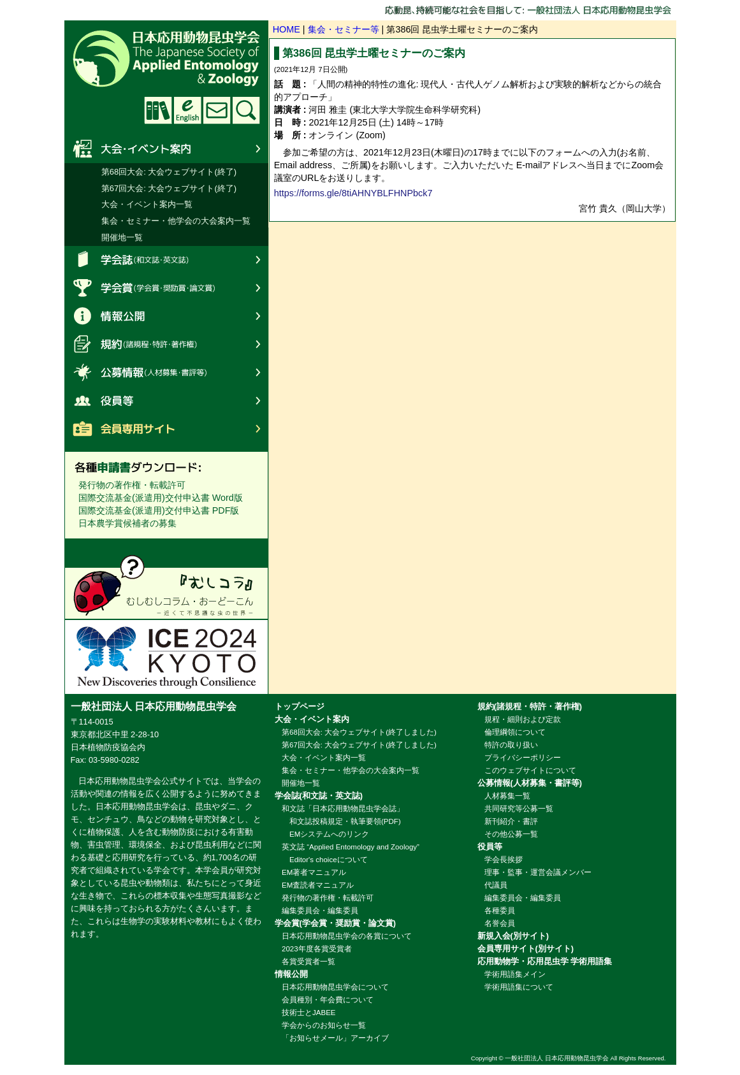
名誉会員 (499, 923)
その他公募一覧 (511, 834)
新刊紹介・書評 (511, 821)
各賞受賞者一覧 (308, 961)
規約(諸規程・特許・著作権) (166, 344)
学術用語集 (158, 110)
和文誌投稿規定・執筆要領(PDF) (341, 821)
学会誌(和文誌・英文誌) (166, 260)
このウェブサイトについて (530, 770)
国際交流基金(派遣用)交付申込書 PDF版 (158, 510)
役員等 (166, 400)
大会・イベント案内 (166, 149)
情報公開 (166, 316)
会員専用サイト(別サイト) (525, 948)
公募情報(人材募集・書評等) (166, 372)
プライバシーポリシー (522, 757)
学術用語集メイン (515, 974)
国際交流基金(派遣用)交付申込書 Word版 (160, 498)
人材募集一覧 (507, 796)
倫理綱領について (515, 732)
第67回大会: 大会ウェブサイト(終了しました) (359, 745)
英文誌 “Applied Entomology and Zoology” (350, 847)
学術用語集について (518, 987)
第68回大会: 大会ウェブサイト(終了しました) (359, 732)
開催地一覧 (122, 237)
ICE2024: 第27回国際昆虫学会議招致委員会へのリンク (166, 656)
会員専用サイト (166, 428)
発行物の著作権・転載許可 (131, 485)
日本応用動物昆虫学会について (335, 987)
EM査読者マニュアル (318, 885)
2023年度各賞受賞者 (317, 949)
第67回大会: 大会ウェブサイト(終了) (168, 188)
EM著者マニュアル (314, 872)
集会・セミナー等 (343, 29)
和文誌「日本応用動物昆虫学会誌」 (343, 808)
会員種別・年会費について (328, 1000)
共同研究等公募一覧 (518, 808)
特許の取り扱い (511, 745)
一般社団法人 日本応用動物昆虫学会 (557, 1058)
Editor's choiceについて (325, 859)
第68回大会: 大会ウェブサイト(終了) (168, 172)
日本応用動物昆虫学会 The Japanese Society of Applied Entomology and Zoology (242, 57)
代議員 (495, 885)
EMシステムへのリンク (325, 834)
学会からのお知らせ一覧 (324, 1025)
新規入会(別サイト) (513, 936)
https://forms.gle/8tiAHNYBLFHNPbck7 (353, 193)
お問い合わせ (216, 110)
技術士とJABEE (308, 1012)
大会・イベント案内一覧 (146, 204)
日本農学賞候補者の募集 (127, 523)
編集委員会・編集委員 (320, 910)
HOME (286, 29)
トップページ (299, 706)
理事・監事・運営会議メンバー (537, 872)
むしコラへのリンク (166, 586)
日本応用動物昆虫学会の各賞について (347, 936)
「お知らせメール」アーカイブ (335, 1038)
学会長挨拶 (503, 859)
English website (187, 110)
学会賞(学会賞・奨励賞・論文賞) (166, 288)
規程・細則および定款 (522, 719)
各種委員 (499, 910)
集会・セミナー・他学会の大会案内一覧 (175, 221)
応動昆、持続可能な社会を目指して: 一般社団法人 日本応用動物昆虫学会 (530, 10)
